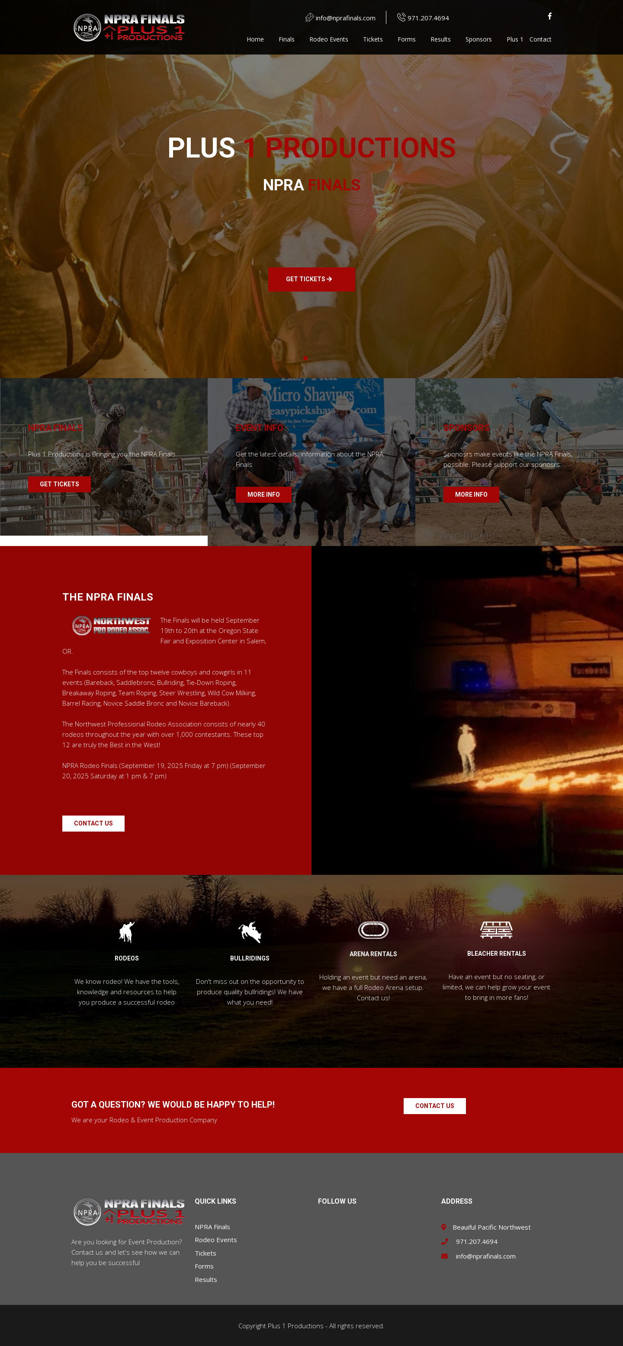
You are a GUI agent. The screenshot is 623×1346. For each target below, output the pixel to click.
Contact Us (93, 823)
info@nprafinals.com (336, 17)
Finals (287, 39)
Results (440, 39)
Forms (407, 39)
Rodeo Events (328, 39)
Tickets (373, 39)
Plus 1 (515, 39)
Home (255, 39)
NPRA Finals (212, 1226)
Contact (541, 39)
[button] (305, 358)
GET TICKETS (309, 279)
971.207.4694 (419, 17)
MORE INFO (263, 494)
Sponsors (479, 39)
